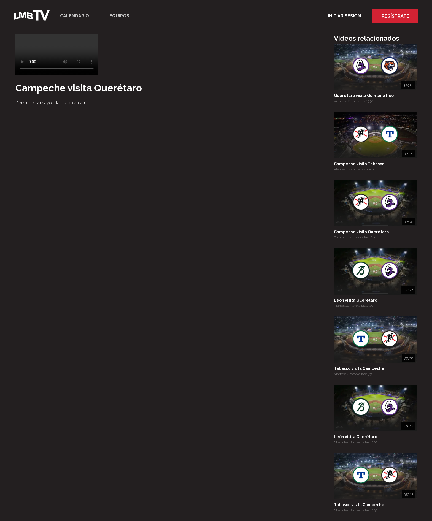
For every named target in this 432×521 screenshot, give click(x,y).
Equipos (119, 15)
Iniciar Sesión (344, 15)
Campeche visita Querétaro (361, 232)
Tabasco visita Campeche (359, 368)
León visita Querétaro (355, 300)
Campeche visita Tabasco (359, 164)
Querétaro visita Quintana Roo (364, 95)
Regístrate (395, 16)
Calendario (74, 15)
